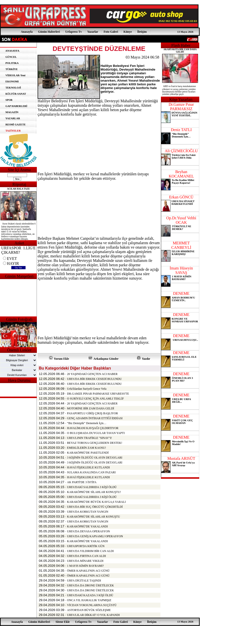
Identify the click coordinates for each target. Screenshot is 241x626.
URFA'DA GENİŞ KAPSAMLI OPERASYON (95, 536)
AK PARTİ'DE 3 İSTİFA (82, 482)
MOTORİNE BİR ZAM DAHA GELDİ (90, 408)
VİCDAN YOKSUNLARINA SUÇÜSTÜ (92, 605)
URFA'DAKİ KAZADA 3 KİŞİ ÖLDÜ (90, 595)
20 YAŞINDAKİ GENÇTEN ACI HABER (92, 374)
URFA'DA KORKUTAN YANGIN (87, 511)
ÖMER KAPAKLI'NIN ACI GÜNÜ (88, 570)
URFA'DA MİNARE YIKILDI (85, 561)
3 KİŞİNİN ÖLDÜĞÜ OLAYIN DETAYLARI (94, 457)
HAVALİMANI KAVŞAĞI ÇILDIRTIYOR (92, 428)
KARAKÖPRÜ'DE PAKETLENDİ (88, 452)
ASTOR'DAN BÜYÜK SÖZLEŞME (89, 610)
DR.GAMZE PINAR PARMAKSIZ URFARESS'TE (98, 393)
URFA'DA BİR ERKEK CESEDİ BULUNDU (94, 379)
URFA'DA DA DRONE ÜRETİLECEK (90, 585)
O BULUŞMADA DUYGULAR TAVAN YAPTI (96, 433)
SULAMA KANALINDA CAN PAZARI (91, 472)
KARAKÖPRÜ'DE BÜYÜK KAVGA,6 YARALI (96, 502)
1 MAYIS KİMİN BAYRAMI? (85, 565)
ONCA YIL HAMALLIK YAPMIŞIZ (89, 600)
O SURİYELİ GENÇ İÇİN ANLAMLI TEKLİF (95, 398)
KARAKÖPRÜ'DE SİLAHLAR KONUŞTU (93, 516)
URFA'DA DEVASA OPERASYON (88, 531)
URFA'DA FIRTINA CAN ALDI (86, 556)
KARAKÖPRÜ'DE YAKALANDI (87, 526)
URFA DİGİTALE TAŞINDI (84, 580)
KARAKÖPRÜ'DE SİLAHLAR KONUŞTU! (94, 492)
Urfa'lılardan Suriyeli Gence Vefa (86, 388)
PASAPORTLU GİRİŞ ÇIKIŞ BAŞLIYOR (92, 413)
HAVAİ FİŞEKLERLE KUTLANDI (88, 467)
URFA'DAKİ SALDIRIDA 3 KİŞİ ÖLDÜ (92, 487)
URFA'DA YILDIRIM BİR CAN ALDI (90, 551)
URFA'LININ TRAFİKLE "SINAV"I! (89, 438)
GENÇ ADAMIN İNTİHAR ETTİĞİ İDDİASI (95, 418)
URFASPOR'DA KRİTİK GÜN (86, 546)
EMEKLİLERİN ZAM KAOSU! (86, 447)
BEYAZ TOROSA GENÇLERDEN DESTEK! (94, 443)
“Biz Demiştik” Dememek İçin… (86, 423)
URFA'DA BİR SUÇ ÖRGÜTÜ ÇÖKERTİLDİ (95, 506)
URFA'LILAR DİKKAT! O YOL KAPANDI (93, 615)
